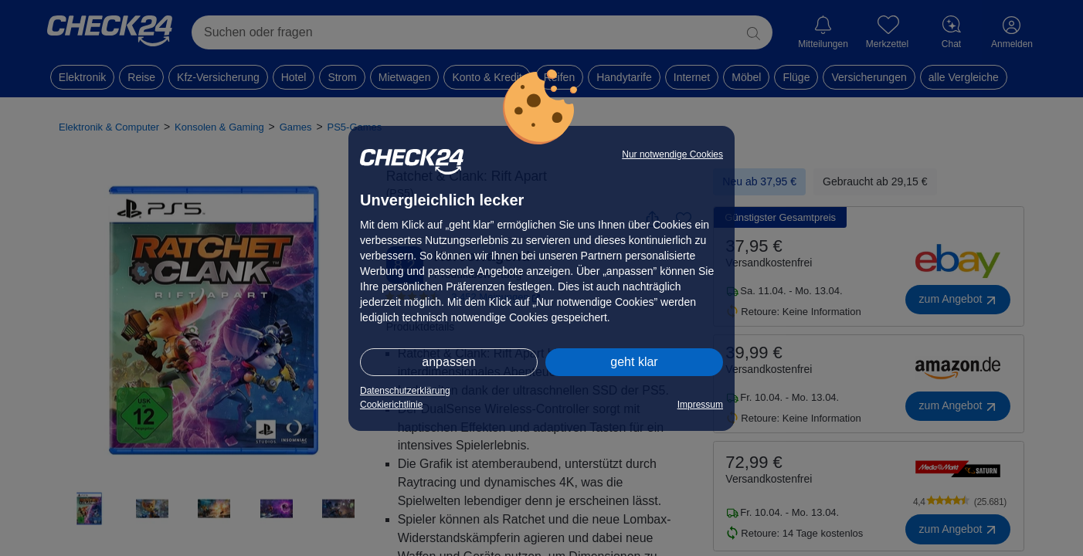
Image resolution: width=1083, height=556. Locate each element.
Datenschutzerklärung (405, 390)
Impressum (700, 404)
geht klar (633, 361)
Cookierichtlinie (391, 404)
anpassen (448, 361)
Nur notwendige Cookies (672, 154)
